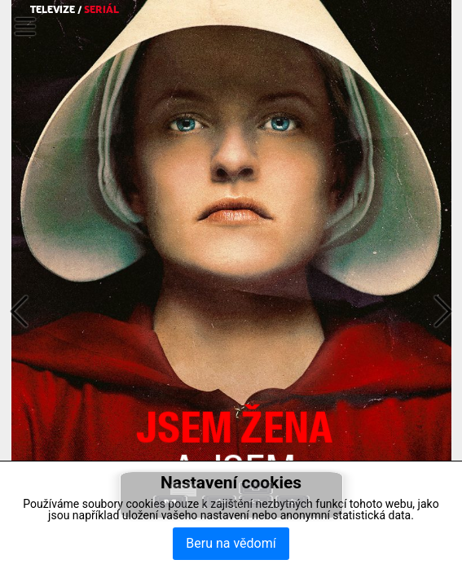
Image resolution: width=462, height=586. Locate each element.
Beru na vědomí (230, 543)
